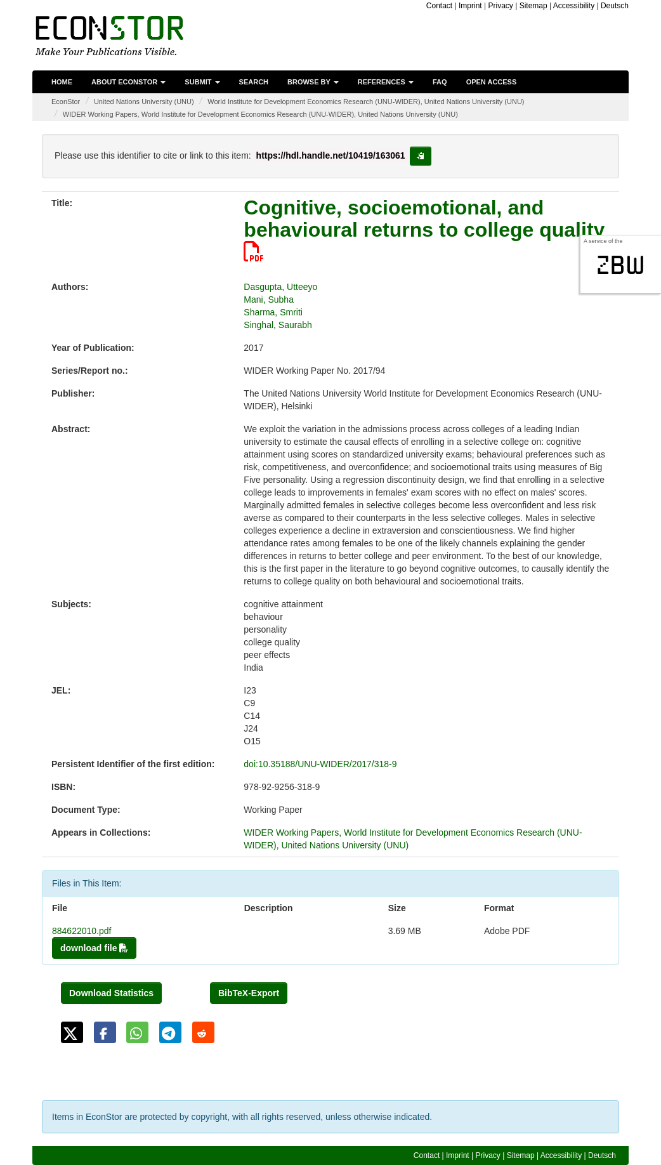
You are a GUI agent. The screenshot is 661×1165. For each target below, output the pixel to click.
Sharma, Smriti (273, 312)
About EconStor (128, 82)
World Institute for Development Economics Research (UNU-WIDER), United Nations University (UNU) (365, 101)
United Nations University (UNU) (144, 101)
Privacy (500, 5)
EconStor (65, 101)
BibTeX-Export (248, 993)
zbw (620, 265)
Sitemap (533, 5)
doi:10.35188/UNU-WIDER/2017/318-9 (320, 764)
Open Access (491, 82)
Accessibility (573, 5)
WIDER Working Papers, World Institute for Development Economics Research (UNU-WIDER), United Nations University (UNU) (260, 114)
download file (94, 948)
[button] (72, 1032)
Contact (439, 5)
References (386, 82)
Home (61, 82)
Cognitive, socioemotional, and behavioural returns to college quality (424, 228)
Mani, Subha (269, 299)
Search (253, 82)
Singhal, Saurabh (277, 325)
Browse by (313, 82)
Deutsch (615, 5)
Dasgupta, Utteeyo (280, 287)
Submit (202, 82)
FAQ (440, 82)
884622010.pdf (81, 931)
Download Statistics (111, 993)
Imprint (470, 5)
